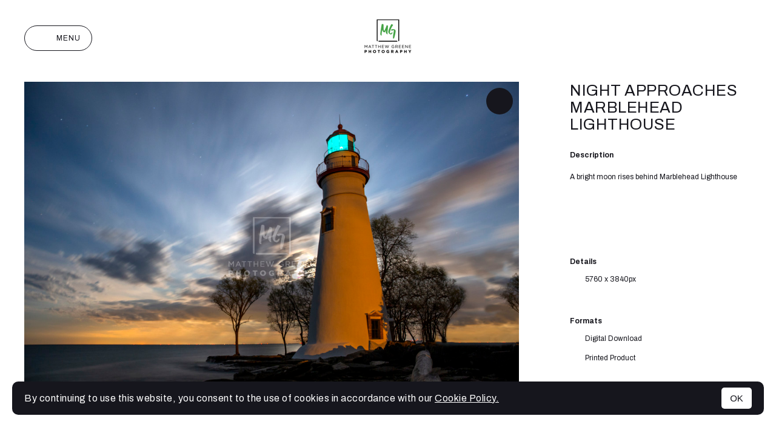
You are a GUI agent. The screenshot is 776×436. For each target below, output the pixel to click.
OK (736, 398)
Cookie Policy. (467, 398)
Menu (58, 38)
